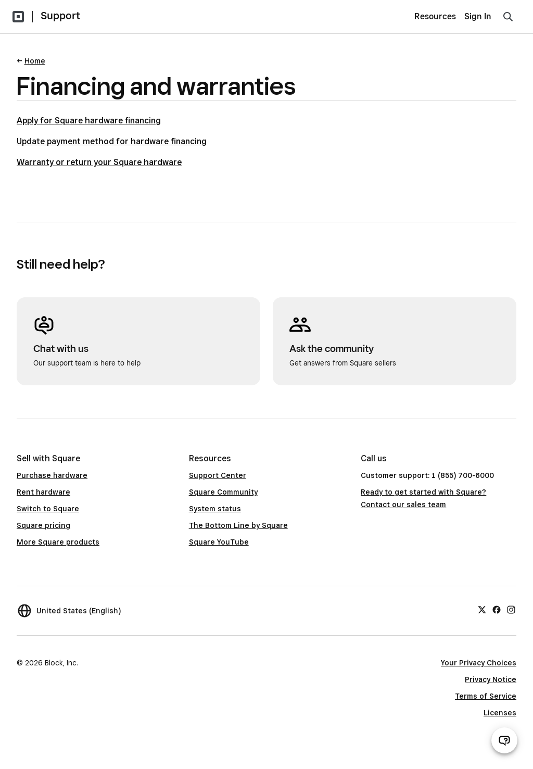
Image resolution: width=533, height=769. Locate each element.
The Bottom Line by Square (238, 525)
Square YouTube (219, 542)
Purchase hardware (52, 475)
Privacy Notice (490, 679)
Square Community (223, 492)
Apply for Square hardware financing (89, 120)
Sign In (477, 16)
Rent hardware (43, 492)
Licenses (500, 713)
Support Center (217, 475)
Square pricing (43, 525)
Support (60, 15)
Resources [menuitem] (435, 16)
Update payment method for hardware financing (112, 141)
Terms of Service (485, 696)
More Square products (58, 542)
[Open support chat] (504, 740)
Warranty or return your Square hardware (99, 162)
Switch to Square (48, 509)
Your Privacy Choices (478, 663)
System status (215, 509)
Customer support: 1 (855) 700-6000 (427, 475)
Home (34, 61)
